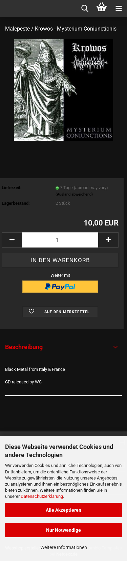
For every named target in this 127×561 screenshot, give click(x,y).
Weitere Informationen (63, 547)
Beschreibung (24, 346)
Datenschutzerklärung (42, 496)
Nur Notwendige (63, 530)
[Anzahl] (60, 240)
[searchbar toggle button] (84, 8)
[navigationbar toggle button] (118, 8)
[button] (12, 240)
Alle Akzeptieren (63, 510)
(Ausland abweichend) (74, 194)
